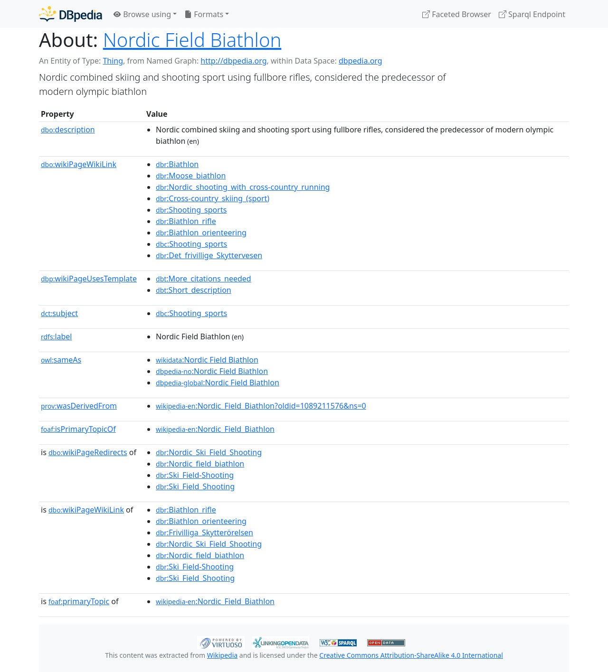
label (56, 336)
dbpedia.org (360, 61)
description (68, 129)
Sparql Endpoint (532, 14)
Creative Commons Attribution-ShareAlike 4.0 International (411, 655)
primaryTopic (78, 601)
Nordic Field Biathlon (192, 40)
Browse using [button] (142, 14)
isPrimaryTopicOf (78, 429)
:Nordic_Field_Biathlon (215, 429)
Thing (113, 61)
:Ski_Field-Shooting (195, 475)
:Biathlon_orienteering (201, 232)
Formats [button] (203, 14)
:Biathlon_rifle (186, 221)
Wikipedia (222, 655)
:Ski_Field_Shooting (195, 486)
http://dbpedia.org (233, 61)
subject (59, 313)
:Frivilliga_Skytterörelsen (204, 532)
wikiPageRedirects (87, 452)
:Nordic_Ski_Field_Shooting (209, 452)
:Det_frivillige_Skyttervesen (209, 255)
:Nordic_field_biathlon (200, 463)
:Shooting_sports (191, 210)
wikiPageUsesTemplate (89, 278)
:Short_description (193, 290)
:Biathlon (177, 164)
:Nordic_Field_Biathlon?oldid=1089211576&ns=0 (261, 406)
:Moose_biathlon (191, 175)
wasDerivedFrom (79, 406)
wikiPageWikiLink (78, 164)
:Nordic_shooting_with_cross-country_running (243, 187)
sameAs (61, 360)
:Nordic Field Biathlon (207, 360)
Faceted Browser (456, 14)
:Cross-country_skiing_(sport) (212, 198)
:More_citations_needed (203, 278)
